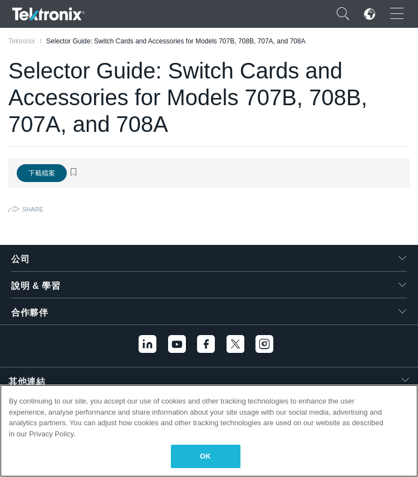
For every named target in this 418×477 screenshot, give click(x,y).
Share (32, 209)
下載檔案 (41, 173)
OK (205, 456)
